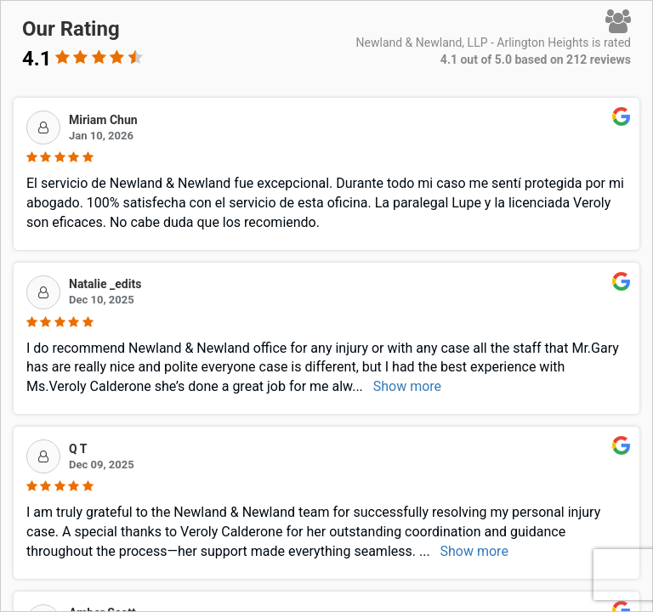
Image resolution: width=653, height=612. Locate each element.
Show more (407, 386)
